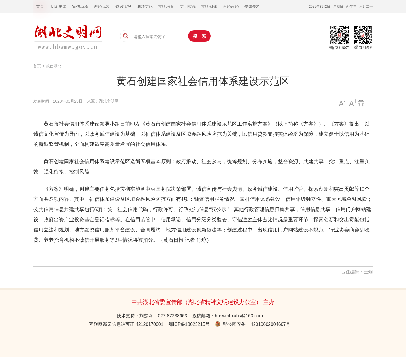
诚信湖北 (53, 66)
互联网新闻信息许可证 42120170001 (126, 324)
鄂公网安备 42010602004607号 (252, 324)
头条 (54, 6)
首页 (37, 66)
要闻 (62, 6)
